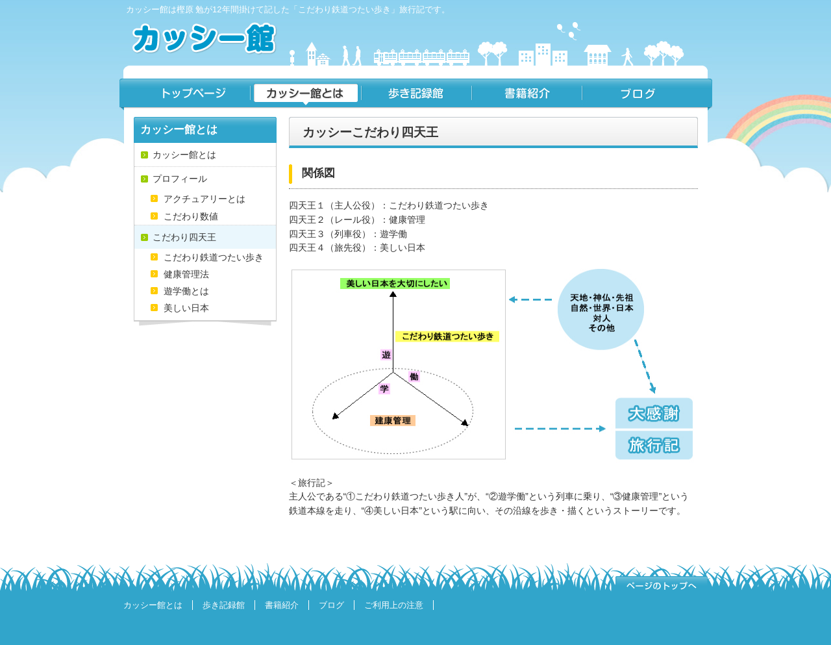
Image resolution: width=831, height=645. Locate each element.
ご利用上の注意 (393, 605)
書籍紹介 (526, 94)
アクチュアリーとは (204, 199)
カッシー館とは (305, 94)
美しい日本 (186, 308)
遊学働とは (186, 291)
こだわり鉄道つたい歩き (214, 257)
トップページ (184, 94)
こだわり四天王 (184, 237)
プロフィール (180, 178)
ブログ (647, 94)
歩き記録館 (416, 94)
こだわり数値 (191, 216)
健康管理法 (186, 274)
